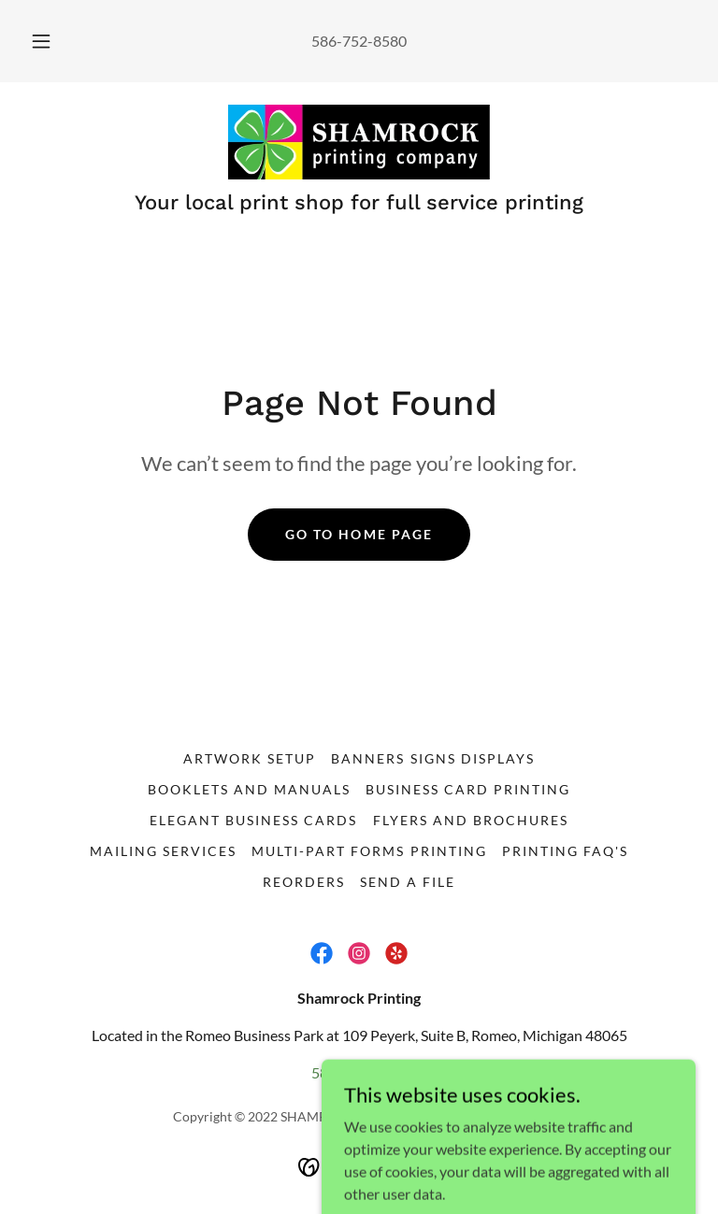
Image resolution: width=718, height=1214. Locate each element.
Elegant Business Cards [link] (253, 820)
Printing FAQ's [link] (565, 851)
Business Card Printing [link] (468, 789)
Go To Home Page (358, 534)
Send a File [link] (407, 882)
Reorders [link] (304, 882)
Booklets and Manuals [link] (249, 789)
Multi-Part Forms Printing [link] (368, 851)
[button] (51, 41)
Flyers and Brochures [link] (470, 820)
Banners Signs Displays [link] (432, 758)
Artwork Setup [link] (249, 758)
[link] (359, 142)
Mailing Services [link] (163, 851)
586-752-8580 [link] (359, 41)
